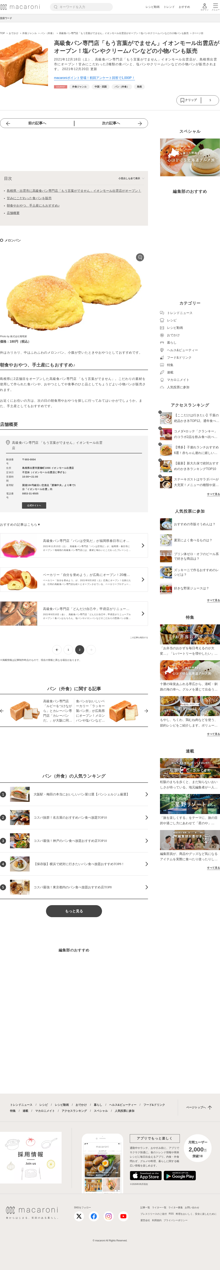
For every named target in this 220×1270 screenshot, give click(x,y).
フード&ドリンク (154, 1104)
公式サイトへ (34, 505)
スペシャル (101, 1110)
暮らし (98, 1104)
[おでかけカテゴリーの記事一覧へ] (60, 86)
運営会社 (145, 1220)
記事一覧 (145, 1207)
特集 (13, 1110)
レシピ (43, 1104)
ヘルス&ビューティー (122, 1104)
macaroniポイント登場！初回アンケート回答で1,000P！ (94, 78)
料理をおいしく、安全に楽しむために (196, 1214)
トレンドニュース (21, 1104)
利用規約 (157, 1220)
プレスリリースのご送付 (153, 1214)
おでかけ (81, 1104)
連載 (25, 1110)
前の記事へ (37, 123)
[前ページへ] (57, 649)
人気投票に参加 (124, 1110)
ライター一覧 (159, 1207)
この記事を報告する (139, 637)
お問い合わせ (192, 1207)
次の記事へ (111, 123)
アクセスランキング (74, 1110)
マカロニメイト (45, 1110)
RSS (171, 1213)
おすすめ (184, 6)
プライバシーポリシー (176, 1220)
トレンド (169, 6)
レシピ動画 (153, 6)
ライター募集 (175, 1207)
